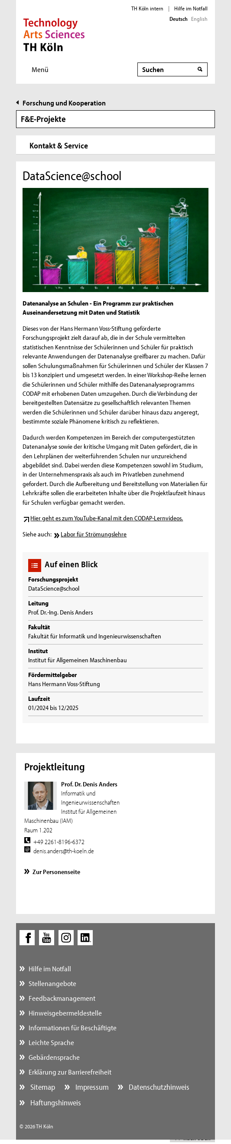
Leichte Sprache (51, 1042)
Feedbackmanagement (62, 998)
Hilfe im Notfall (191, 8)
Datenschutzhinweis (158, 1087)
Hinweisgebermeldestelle (65, 1012)
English (199, 18)
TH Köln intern (147, 8)
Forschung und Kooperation (64, 102)
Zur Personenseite (56, 872)
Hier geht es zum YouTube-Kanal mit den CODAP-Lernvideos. (106, 518)
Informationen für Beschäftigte (73, 1027)
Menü (40, 69)
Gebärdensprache (54, 1057)
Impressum (91, 1087)
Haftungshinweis (55, 1103)
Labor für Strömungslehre (94, 534)
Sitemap (42, 1087)
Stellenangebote (52, 983)
